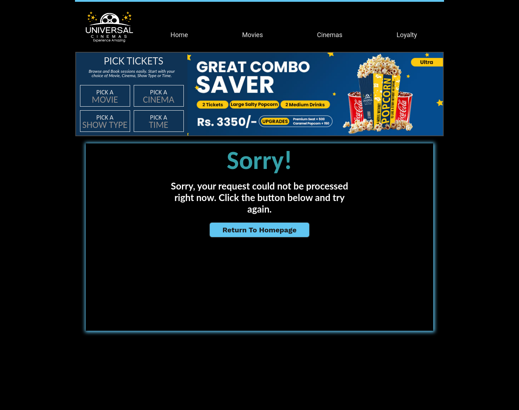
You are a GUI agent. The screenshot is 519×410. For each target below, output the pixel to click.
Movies (252, 35)
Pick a (105, 96)
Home (179, 35)
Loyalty (406, 35)
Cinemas (329, 35)
